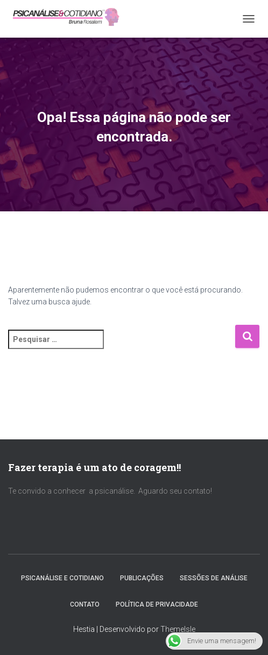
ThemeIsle (177, 629)
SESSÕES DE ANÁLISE (214, 578)
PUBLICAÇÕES (142, 578)
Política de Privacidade (157, 604)
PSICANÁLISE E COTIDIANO (62, 578)
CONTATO (85, 604)
